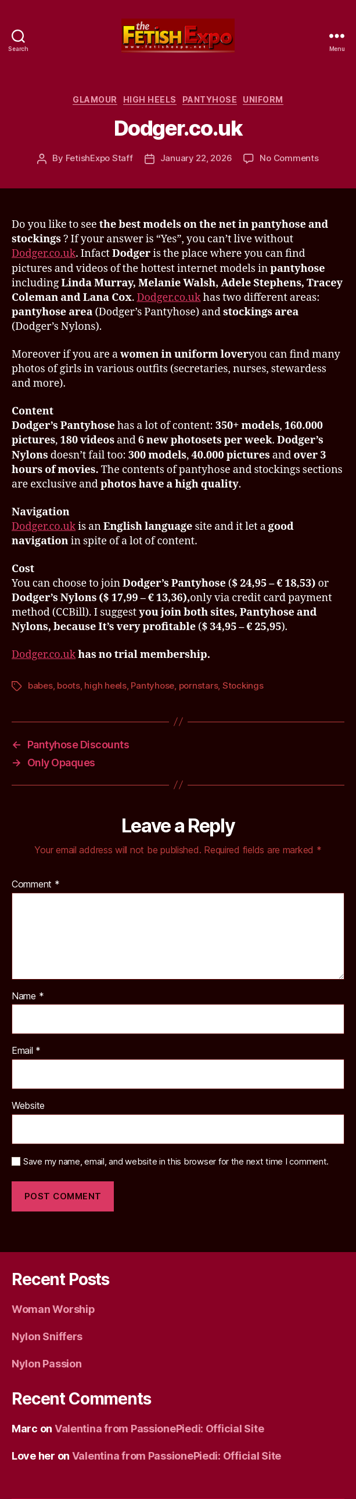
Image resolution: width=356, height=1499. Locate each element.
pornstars (198, 685)
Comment (36, 884)
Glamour (95, 99)
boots (68, 685)
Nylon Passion (47, 1364)
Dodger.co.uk (43, 253)
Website (28, 1106)
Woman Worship (53, 1309)
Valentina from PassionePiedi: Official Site (159, 1428)
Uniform (263, 99)
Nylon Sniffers (47, 1336)
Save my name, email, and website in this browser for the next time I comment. (176, 1161)
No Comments (289, 157)
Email (26, 1051)
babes (40, 685)
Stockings (243, 685)
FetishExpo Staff (99, 157)
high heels (105, 685)
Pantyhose (210, 99)
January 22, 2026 (196, 157)
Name (28, 996)
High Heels (150, 99)
